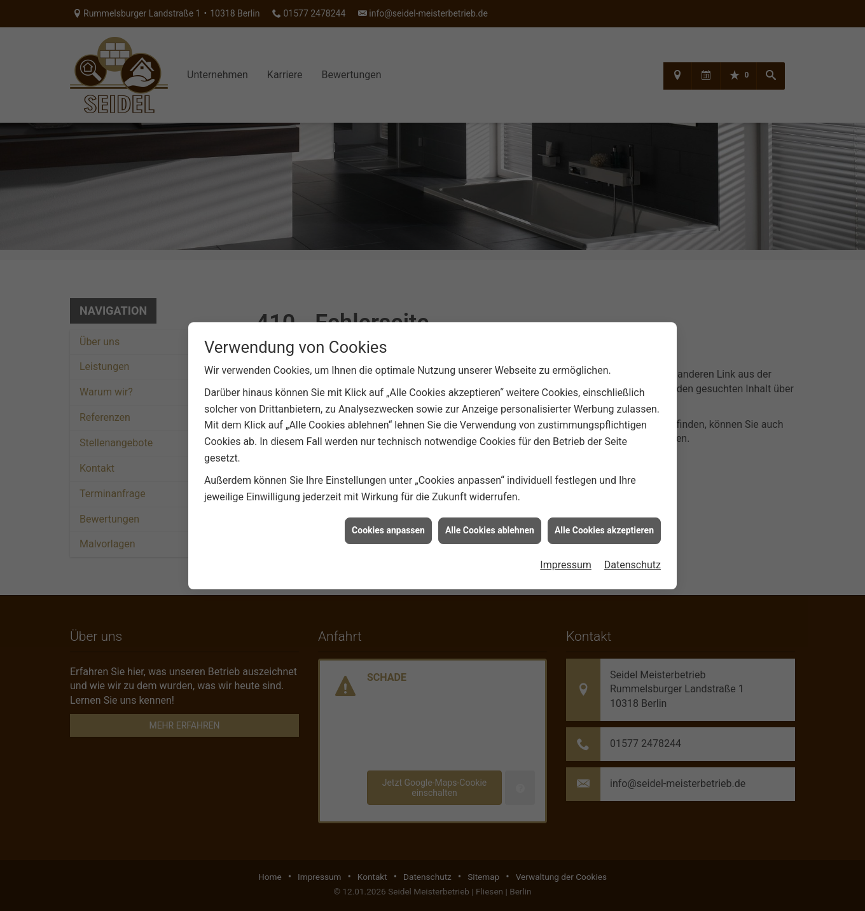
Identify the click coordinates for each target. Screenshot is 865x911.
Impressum (566, 556)
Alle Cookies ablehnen (489, 521)
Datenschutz (632, 556)
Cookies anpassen (388, 521)
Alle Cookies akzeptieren (604, 521)
